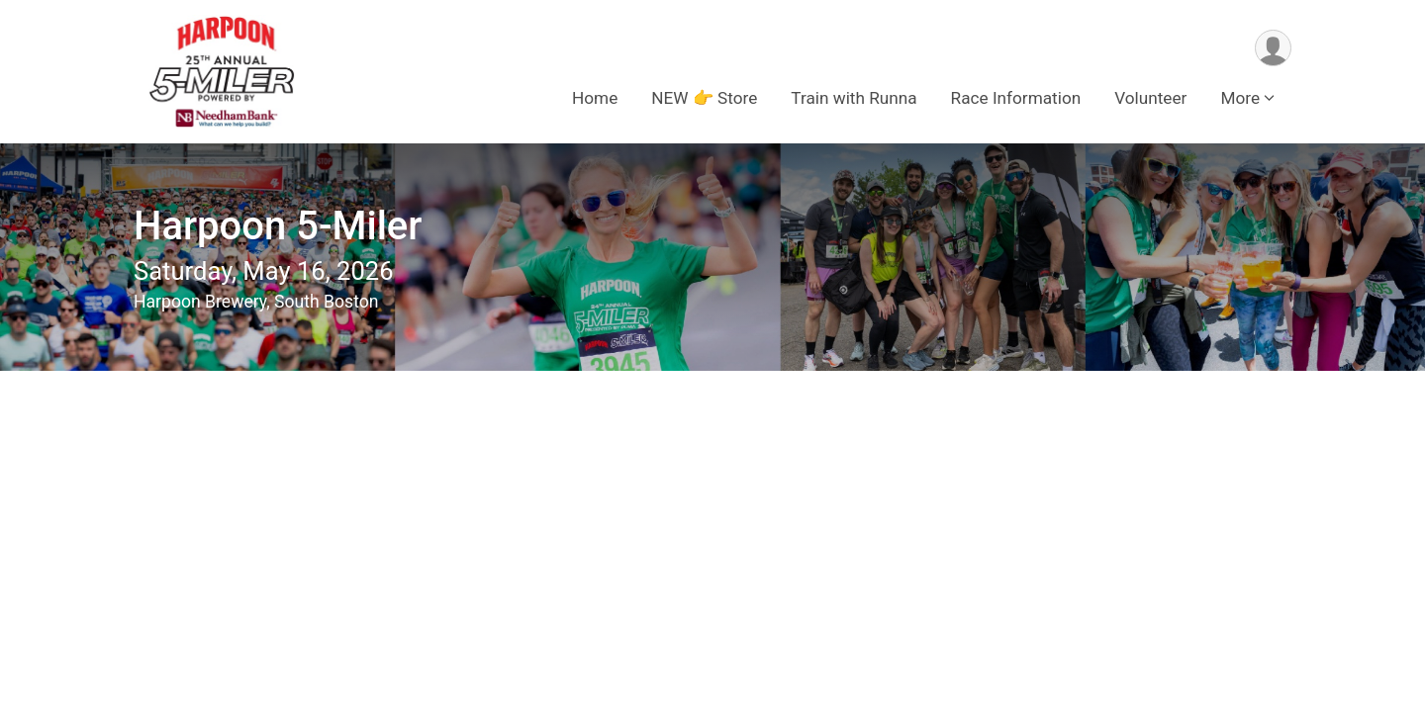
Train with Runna (853, 98)
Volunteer (1150, 98)
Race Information (1016, 98)
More (1240, 98)
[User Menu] (1273, 48)
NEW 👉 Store (704, 98)
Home (595, 98)
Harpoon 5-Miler (278, 226)
